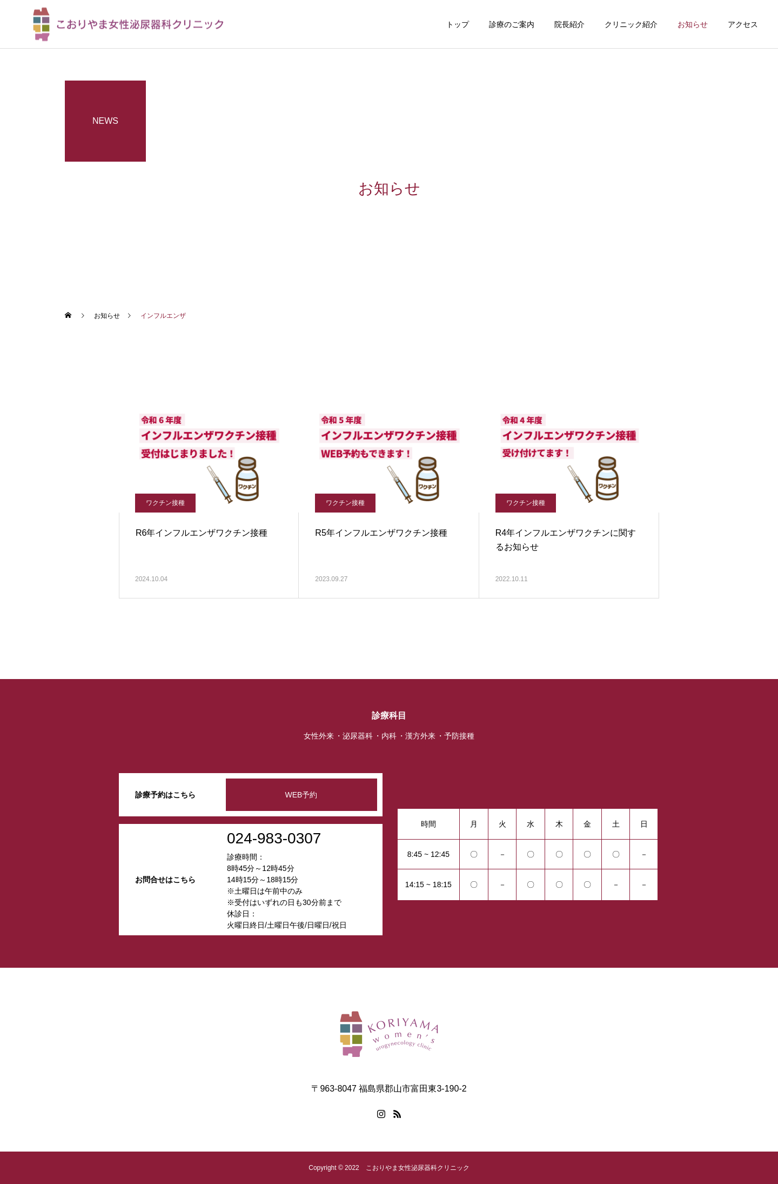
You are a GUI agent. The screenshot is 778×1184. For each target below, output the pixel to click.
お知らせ (693, 24)
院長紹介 (569, 24)
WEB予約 (301, 794)
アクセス (743, 24)
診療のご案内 (511, 24)
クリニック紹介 (631, 24)
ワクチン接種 (165, 503)
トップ (457, 24)
